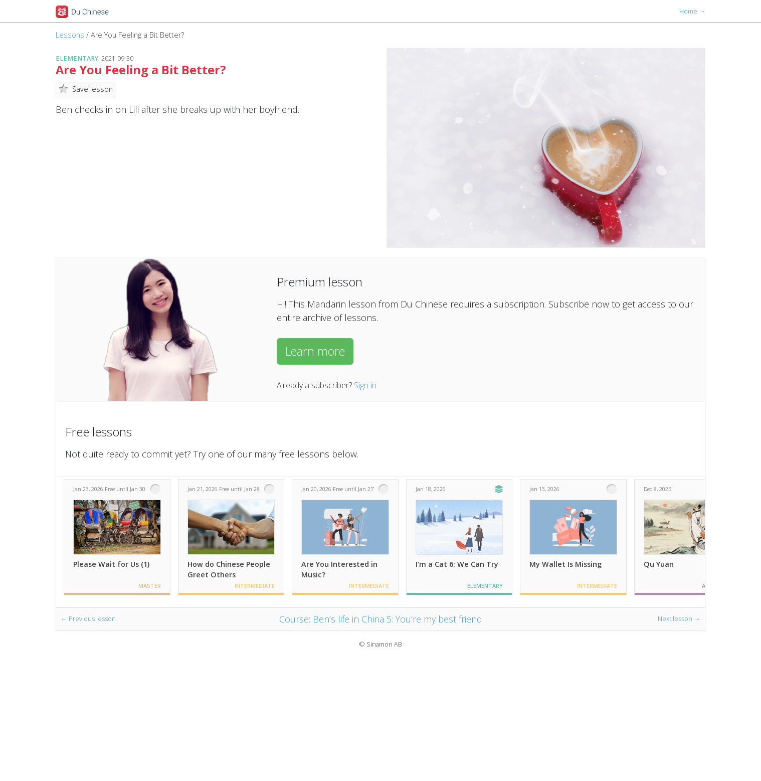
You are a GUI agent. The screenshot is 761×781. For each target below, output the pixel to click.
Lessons (70, 35)
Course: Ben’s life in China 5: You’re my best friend (380, 619)
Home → (692, 11)
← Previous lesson (88, 618)
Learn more (315, 351)
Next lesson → (679, 618)
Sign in (365, 385)
